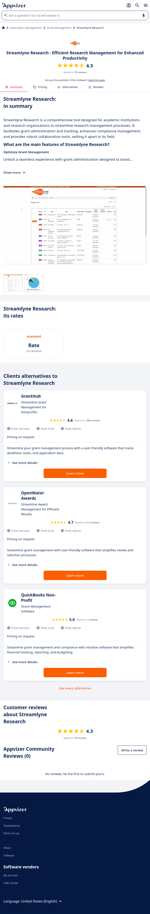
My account (10, 875)
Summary (14, 87)
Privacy (7, 818)
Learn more (75, 473)
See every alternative (75, 688)
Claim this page (96, 80)
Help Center (11, 883)
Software (8, 855)
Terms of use (11, 833)
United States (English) (42, 901)
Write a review (132, 750)
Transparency (11, 825)
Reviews (96, 87)
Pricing (40, 87)
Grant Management (59, 28)
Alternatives (67, 87)
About (7, 848)
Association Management (26, 28)
